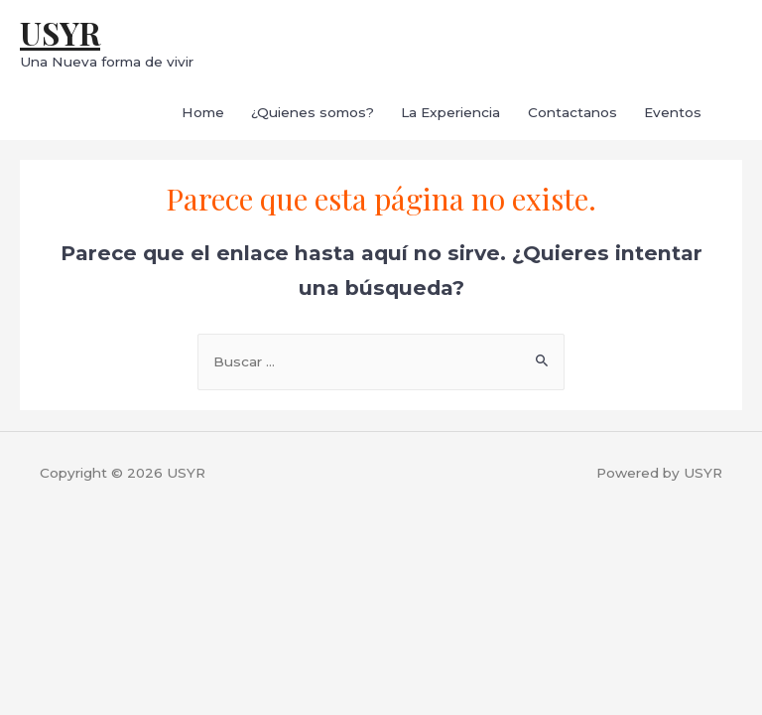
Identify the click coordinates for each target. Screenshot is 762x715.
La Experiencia (450, 112)
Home (203, 112)
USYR (60, 32)
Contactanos (572, 112)
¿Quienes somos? (312, 112)
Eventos (672, 112)
